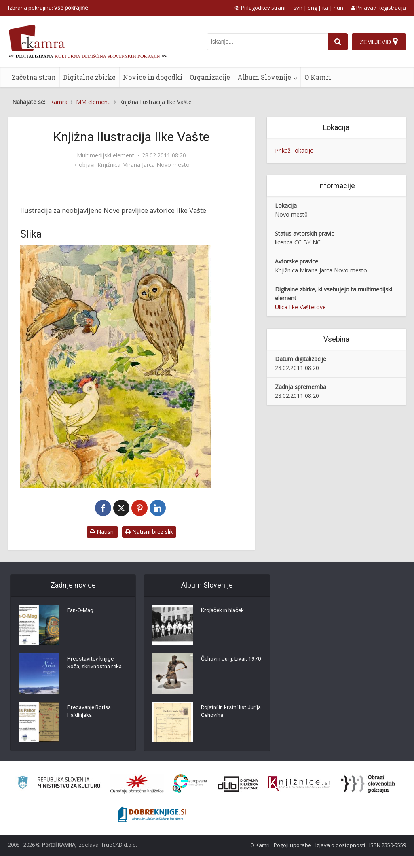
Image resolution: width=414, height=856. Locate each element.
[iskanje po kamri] (266, 41)
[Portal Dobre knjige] (152, 814)
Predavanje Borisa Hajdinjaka (90, 712)
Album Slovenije (264, 77)
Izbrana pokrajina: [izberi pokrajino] (48, 7)
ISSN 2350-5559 (387, 845)
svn (298, 7)
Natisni (102, 531)
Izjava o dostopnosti (340, 845)
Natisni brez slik (149, 531)
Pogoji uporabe (292, 845)
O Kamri (317, 77)
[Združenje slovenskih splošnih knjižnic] (298, 784)
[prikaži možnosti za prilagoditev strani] (259, 7)
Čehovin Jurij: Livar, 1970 (225, 663)
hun (338, 7)
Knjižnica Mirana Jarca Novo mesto (143, 164)
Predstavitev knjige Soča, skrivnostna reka (96, 663)
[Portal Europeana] (190, 783)
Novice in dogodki (152, 77)
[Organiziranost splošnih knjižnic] (137, 784)
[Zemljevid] (379, 41)
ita (325, 7)
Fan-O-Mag (81, 610)
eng (312, 7)
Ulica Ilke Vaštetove (300, 307)
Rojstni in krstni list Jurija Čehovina (224, 712)
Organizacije (210, 77)
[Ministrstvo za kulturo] (59, 783)
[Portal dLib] (238, 784)
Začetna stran (34, 77)
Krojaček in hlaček (223, 610)
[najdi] (337, 41)
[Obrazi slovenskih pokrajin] (368, 784)
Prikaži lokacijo (294, 150)
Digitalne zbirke (89, 77)
